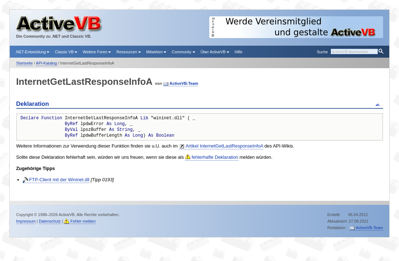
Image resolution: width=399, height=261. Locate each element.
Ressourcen (128, 52)
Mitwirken (156, 52)
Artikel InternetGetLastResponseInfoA (224, 146)
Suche (322, 52)
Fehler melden (83, 221)
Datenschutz (49, 221)
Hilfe (239, 52)
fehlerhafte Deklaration (215, 157)
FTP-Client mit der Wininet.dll (59, 179)
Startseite (24, 63)
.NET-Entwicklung (32, 52)
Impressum (26, 221)
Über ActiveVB (215, 52)
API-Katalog (46, 63)
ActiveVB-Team (183, 83)
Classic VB (66, 52)
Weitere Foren (97, 52)
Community (183, 52)
